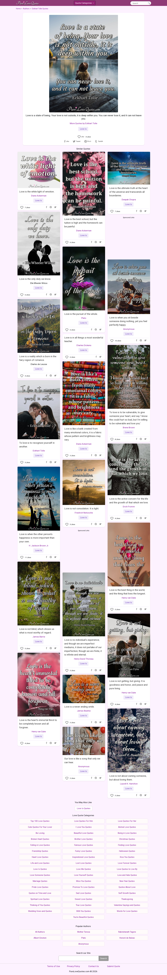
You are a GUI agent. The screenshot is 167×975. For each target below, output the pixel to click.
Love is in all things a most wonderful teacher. (83, 339)
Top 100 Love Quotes (40, 821)
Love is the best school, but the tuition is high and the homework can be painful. (83, 223)
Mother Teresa (83, 932)
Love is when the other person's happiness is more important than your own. (36, 538)
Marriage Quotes (40, 881)
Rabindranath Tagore (127, 932)
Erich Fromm (129, 506)
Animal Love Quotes (127, 827)
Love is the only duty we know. (35, 278)
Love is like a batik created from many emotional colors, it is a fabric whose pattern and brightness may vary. (82, 434)
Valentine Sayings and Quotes (127, 905)
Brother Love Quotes (83, 839)
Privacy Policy (73, 966)
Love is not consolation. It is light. (81, 508)
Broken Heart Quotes (40, 839)
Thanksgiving (127, 899)
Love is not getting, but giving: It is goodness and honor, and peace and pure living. (128, 685)
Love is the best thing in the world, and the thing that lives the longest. (127, 592)
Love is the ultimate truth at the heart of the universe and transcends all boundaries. (128, 192)
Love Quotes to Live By (127, 869)
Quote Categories (84, 3)
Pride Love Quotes (40, 887)
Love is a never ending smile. (79, 706)
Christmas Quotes (127, 839)
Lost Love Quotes (83, 863)
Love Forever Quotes (127, 863)
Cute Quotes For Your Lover (40, 827)
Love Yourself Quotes (83, 875)
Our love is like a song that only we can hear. (82, 760)
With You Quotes (83, 911)
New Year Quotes (127, 881)
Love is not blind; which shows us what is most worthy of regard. (36, 631)
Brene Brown (129, 427)
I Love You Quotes (84, 827)
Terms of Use (53, 966)
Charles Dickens (83, 345)
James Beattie (84, 711)
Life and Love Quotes (40, 863)
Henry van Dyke (129, 598)
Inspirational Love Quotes (83, 857)
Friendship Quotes (40, 851)
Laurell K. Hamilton (129, 783)
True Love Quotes (83, 905)
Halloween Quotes (127, 851)
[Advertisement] (128, 237)
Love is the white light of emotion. (36, 191)
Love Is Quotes (83, 808)
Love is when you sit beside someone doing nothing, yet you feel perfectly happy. (128, 321)
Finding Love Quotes (127, 845)
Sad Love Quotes (83, 893)
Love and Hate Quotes (127, 875)
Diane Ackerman (38, 195)
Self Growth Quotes (127, 893)
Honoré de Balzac (127, 938)
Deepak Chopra (129, 199)
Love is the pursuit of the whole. (81, 314)
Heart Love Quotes (40, 857)
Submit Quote (113, 966)
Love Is (83, 129)
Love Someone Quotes (40, 875)
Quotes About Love (127, 887)
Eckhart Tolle (39, 450)
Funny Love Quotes (83, 851)
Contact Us (93, 966)
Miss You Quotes (83, 881)
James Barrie (39, 636)
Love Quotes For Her (127, 821)
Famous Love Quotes (83, 845)
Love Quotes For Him (83, 821)
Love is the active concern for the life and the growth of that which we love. (128, 500)
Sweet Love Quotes (83, 899)
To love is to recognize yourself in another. (37, 444)
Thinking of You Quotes (40, 905)
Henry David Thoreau (83, 659)
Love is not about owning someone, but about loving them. (127, 777)
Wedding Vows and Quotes (40, 911)
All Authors (40, 932)
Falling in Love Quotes (40, 845)
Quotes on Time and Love (40, 893)
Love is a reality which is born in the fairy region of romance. (37, 358)
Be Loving (40, 833)
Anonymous (128, 329)
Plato (83, 318)
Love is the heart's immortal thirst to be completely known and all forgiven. (38, 724)
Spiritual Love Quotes (40, 899)
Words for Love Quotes (127, 911)
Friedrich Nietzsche (84, 512)
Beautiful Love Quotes (83, 833)
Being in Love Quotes (127, 833)
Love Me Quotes (83, 869)
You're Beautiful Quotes (83, 917)
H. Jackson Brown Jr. (39, 545)
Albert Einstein (40, 938)
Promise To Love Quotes (83, 887)
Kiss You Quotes (127, 857)
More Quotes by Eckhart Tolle (83, 123)
